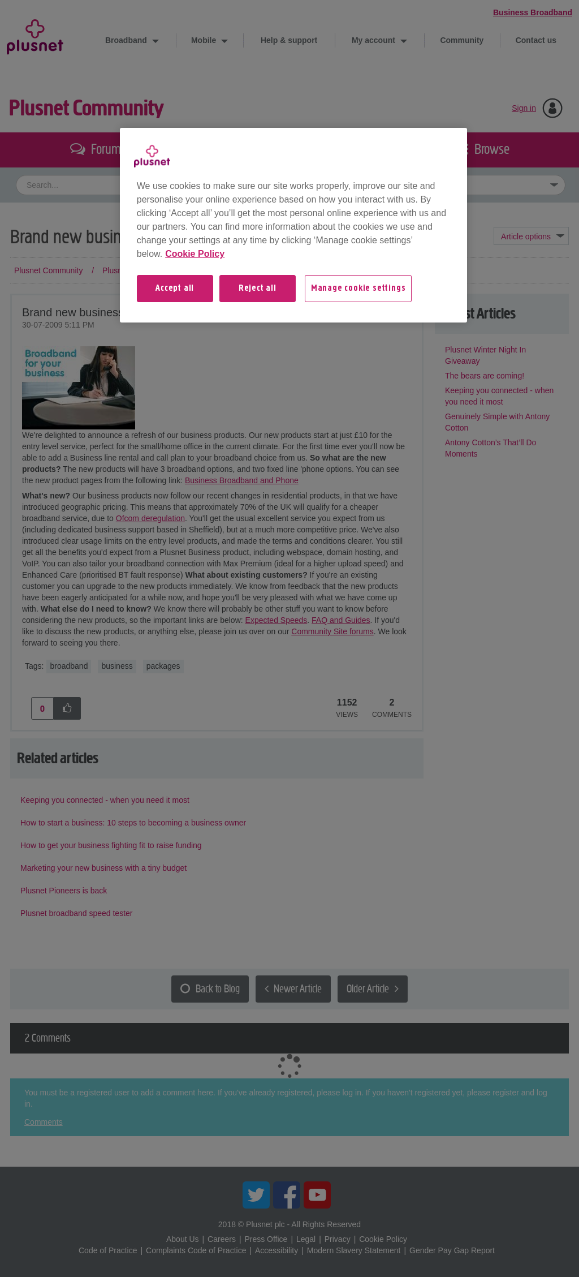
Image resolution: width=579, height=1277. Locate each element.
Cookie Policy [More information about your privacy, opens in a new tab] (194, 254)
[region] (293, 225)
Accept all (174, 288)
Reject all (257, 288)
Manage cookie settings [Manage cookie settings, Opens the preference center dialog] (358, 288)
